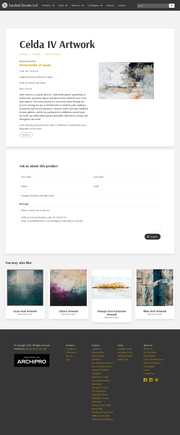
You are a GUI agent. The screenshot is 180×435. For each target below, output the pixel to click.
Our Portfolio (150, 352)
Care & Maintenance (153, 359)
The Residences (99, 391)
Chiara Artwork (68, 311)
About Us (148, 348)
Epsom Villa (97, 408)
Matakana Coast (100, 387)
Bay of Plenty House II (103, 362)
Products (46, 5)
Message (24, 203)
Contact (122, 5)
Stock (61, 5)
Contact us (149, 373)
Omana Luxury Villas (101, 405)
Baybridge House (100, 394)
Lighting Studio (125, 355)
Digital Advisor (32, 348)
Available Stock (125, 348)
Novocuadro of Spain (35, 65)
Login (44, 348)
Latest (147, 369)
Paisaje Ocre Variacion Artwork (112, 312)
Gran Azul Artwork (25, 311)
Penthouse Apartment (102, 412)
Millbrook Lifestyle (100, 415)
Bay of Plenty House (101, 366)
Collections (71, 352)
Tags (68, 359)
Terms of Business (152, 362)
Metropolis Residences (103, 419)
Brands (69, 355)
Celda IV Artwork (53, 54)
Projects (110, 5)
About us (75, 5)
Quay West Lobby (100, 376)
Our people (149, 366)
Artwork (36, 54)
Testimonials (149, 355)
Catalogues (93, 5)
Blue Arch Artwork (154, 311)
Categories (71, 348)
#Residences (26, 135)
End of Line (123, 359)
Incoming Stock (125, 352)
